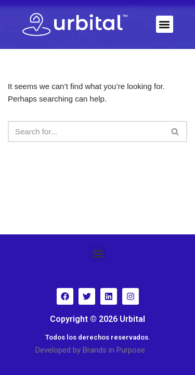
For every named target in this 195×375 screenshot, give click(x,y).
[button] (164, 24)
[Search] (86, 131)
